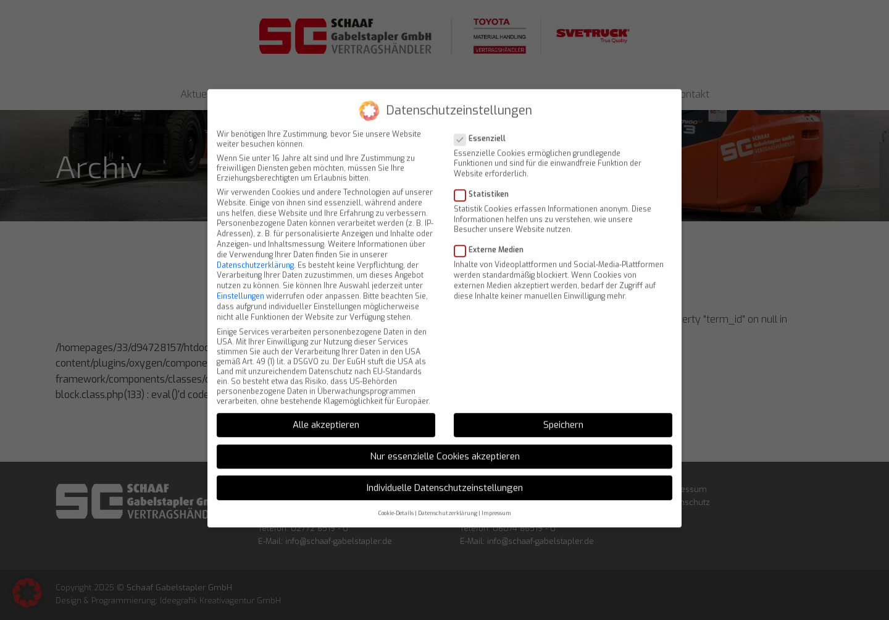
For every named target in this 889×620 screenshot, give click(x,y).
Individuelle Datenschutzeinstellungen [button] (445, 478)
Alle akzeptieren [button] (326, 416)
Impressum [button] (496, 504)
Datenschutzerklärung (255, 256)
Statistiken (485, 185)
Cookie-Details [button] (396, 504)
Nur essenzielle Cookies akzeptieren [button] (445, 447)
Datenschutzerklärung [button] (447, 504)
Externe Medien (493, 241)
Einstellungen (240, 287)
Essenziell (484, 129)
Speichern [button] (563, 416)
